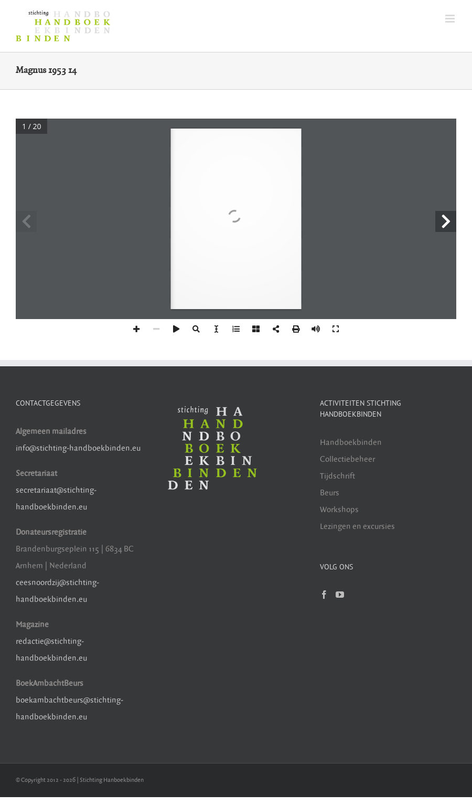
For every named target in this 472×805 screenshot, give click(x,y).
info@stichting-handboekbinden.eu (78, 448)
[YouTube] (340, 594)
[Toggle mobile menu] (450, 18)
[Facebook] (324, 594)
